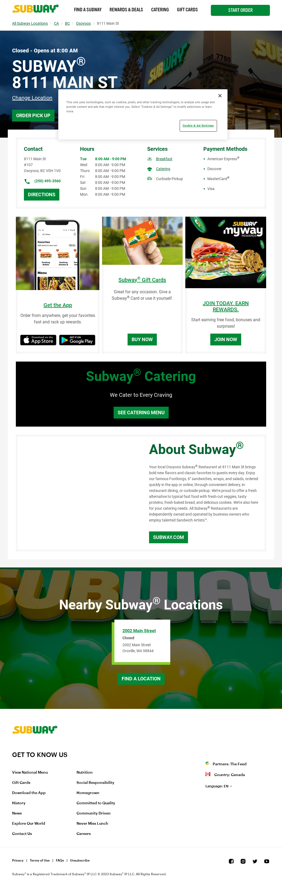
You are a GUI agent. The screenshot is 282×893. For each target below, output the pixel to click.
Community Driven (94, 813)
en (217, 786)
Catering (160, 9)
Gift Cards (187, 9)
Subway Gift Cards (142, 280)
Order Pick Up (33, 115)
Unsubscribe (80, 860)
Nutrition (85, 772)
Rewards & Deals (126, 9)
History (19, 803)
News (17, 813)
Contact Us (22, 834)
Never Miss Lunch (92, 824)
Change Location (32, 98)
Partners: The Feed (230, 764)
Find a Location (141, 678)
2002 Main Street (139, 630)
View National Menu (30, 772)
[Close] (220, 96)
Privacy (18, 860)
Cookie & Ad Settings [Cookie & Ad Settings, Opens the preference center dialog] (198, 125)
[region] (142, 114)
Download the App (29, 793)
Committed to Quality (96, 803)
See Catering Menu (141, 412)
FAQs (60, 860)
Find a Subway (88, 9)
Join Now (225, 339)
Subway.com (168, 537)
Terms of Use (40, 860)
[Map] (76, 493)
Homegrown (88, 793)
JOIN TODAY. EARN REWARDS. (226, 306)
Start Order (240, 10)
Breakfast (164, 159)
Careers (84, 834)
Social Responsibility (95, 783)
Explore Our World (28, 824)
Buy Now (142, 339)
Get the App (58, 305)
